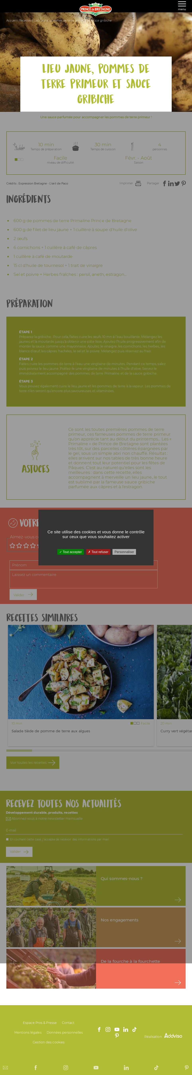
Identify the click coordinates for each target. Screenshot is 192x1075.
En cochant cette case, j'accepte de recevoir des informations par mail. (59, 839)
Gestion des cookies (49, 1042)
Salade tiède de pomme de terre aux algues (51, 731)
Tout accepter (70, 552)
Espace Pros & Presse (40, 1023)
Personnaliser (124, 552)
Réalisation (163, 1037)
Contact (68, 1023)
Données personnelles (65, 1032)
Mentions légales (28, 1032)
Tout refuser (98, 552)
